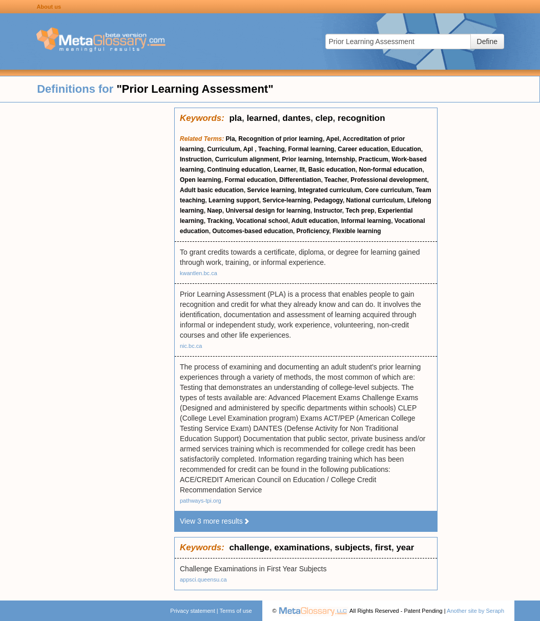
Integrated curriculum (329, 190)
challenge (249, 547)
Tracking (219, 220)
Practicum (373, 159)
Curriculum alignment (247, 159)
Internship (340, 159)
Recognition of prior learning (280, 138)
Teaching (271, 149)
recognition (361, 118)
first (383, 547)
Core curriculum (388, 190)
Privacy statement (192, 611)
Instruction (196, 159)
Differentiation (300, 179)
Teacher (335, 179)
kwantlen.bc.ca (198, 273)
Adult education (314, 220)
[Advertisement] (87, 261)
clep (324, 118)
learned (261, 118)
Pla (230, 138)
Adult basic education (212, 190)
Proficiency (312, 231)
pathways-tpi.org (200, 501)
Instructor (328, 210)
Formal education (250, 179)
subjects (352, 547)
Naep (214, 210)
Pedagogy (328, 200)
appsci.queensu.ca (203, 579)
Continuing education (238, 169)
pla (235, 118)
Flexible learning (357, 231)
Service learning (271, 190)
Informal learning (366, 220)
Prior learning (302, 159)
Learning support (234, 200)
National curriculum (375, 200)
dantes (296, 118)
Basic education (332, 169)
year (405, 547)
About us (48, 7)
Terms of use (236, 611)
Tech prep (359, 210)
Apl (249, 149)
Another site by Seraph (475, 611)
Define (487, 41)
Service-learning (286, 200)
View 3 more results (215, 521)
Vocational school (262, 220)
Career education (363, 149)
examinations (302, 547)
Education (406, 149)
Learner (285, 169)
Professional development (388, 179)
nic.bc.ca (191, 346)
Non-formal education (390, 169)
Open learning (200, 179)
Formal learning (311, 149)
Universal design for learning (267, 210)
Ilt (302, 169)
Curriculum (223, 149)
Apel (332, 138)
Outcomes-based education (252, 231)
